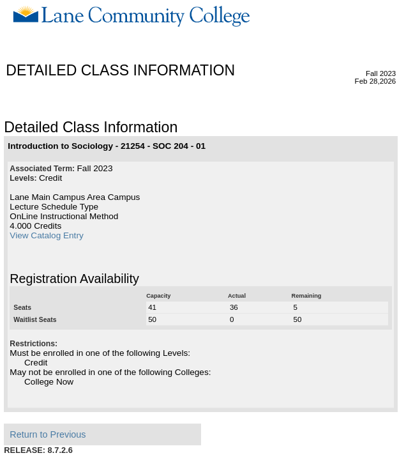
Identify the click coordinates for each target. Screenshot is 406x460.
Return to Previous (48, 434)
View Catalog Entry (46, 235)
